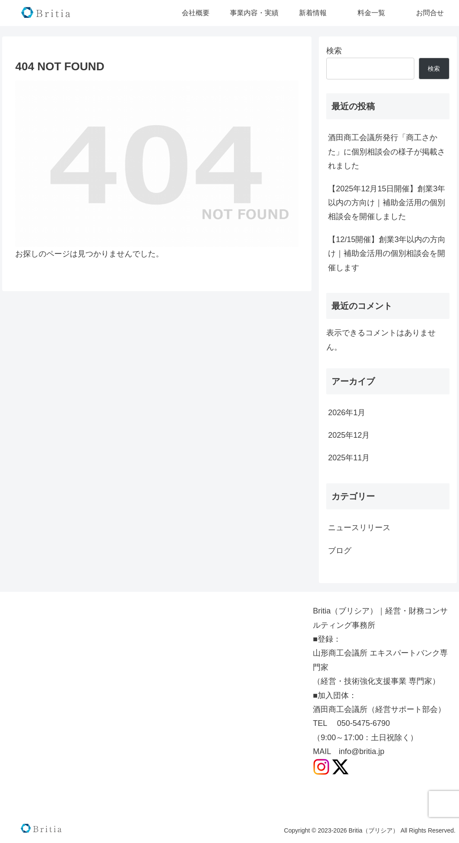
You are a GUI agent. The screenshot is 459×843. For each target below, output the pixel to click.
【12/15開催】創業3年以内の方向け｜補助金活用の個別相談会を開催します (387, 253)
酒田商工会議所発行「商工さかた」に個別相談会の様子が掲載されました (386, 151)
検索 (334, 50)
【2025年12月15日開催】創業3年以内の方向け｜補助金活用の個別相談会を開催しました (386, 202)
